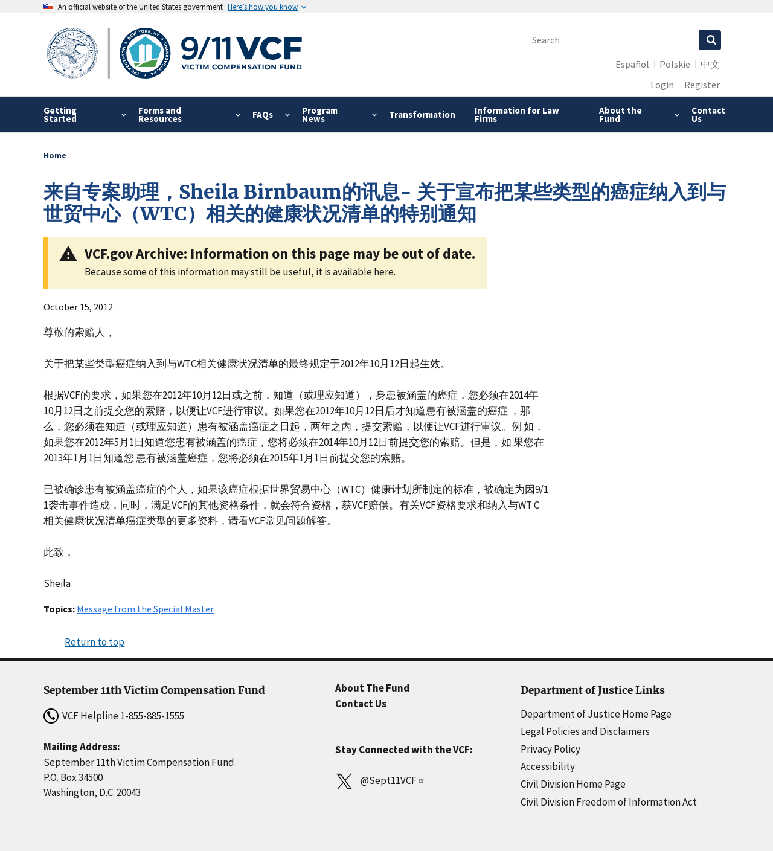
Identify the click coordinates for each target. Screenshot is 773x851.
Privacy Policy (550, 749)
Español (632, 64)
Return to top (94, 642)
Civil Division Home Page (573, 784)
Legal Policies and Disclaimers (585, 731)
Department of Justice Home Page (596, 714)
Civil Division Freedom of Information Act (609, 802)
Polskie (674, 64)
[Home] (174, 54)
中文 (710, 64)
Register (702, 84)
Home (54, 155)
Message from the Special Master (145, 609)
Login (662, 84)
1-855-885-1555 (152, 715)
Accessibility (548, 766)
